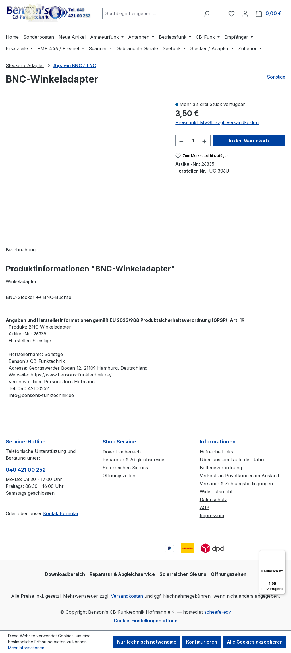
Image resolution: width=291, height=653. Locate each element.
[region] (85, 168)
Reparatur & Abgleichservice (133, 459)
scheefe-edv (217, 612)
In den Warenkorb (249, 141)
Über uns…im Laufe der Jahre (232, 459)
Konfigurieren (201, 642)
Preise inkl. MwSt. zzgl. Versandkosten (217, 122)
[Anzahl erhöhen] (205, 140)
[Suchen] (206, 13)
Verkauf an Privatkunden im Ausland (239, 475)
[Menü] (281, 553)
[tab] (21, 250)
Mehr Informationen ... (28, 647)
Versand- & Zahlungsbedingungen (236, 483)
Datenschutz (213, 499)
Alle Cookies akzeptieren (255, 642)
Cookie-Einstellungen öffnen (146, 620)
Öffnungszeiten (119, 475)
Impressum (212, 515)
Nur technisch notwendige (146, 642)
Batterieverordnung (221, 467)
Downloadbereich (122, 452)
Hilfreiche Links (216, 452)
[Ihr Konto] (245, 13)
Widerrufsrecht (216, 491)
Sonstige (276, 77)
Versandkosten (127, 596)
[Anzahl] (193, 140)
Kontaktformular (60, 513)
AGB (204, 507)
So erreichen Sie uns (125, 467)
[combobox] (151, 13)
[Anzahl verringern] (181, 140)
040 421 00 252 (26, 470)
